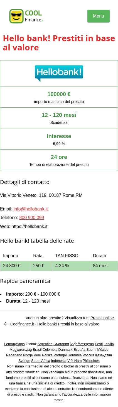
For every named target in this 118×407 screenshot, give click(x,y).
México (103, 350)
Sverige (24, 361)
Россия (88, 355)
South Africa (40, 361)
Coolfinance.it (22, 324)
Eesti (99, 344)
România (75, 355)
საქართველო (82, 344)
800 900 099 (31, 217)
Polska (47, 355)
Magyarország (21, 350)
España (79, 350)
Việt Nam (74, 361)
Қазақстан (103, 355)
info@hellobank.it (31, 209)
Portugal (60, 355)
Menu (98, 16)
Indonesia (59, 361)
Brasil (37, 350)
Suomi (91, 350)
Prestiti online (102, 318)
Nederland (14, 355)
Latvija (109, 344)
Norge (28, 355)
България (61, 344)
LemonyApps (14, 344)
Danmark (65, 350)
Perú (37, 355)
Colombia (50, 350)
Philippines (91, 361)
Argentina (45, 344)
